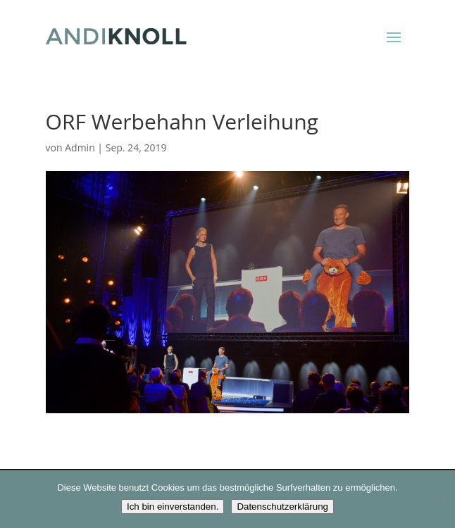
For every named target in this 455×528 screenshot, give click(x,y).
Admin (80, 147)
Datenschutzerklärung (282, 506)
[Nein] (437, 499)
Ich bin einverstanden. (172, 506)
